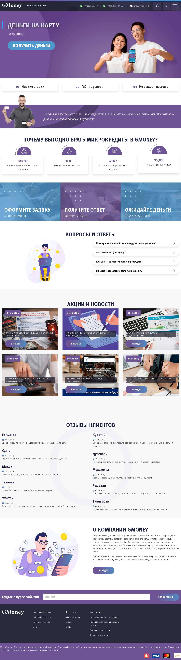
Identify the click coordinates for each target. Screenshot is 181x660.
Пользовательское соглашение (104, 617)
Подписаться (165, 597)
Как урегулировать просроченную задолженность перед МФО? (150, 380)
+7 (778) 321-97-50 (92, 5)
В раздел (16, 343)
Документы (70, 612)
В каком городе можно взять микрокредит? (135, 271)
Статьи (68, 626)
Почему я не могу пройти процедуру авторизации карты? (135, 243)
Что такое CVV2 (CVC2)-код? (135, 252)
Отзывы (68, 622)
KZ (166, 5)
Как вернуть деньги (42, 617)
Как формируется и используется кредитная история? (142, 334)
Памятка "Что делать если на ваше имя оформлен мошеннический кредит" (29, 334)
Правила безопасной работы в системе (104, 623)
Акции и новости (73, 617)
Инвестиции (95, 612)
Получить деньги (31, 45)
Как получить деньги (36, 5)
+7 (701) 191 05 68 (115, 5)
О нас (35, 626)
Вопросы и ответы (41, 622)
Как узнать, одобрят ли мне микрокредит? (135, 261)
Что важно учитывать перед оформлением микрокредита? (86, 334)
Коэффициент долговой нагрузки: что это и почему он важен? (27, 380)
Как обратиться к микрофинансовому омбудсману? (84, 380)
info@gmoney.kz (141, 5)
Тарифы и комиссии (99, 635)
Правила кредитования (100, 630)
